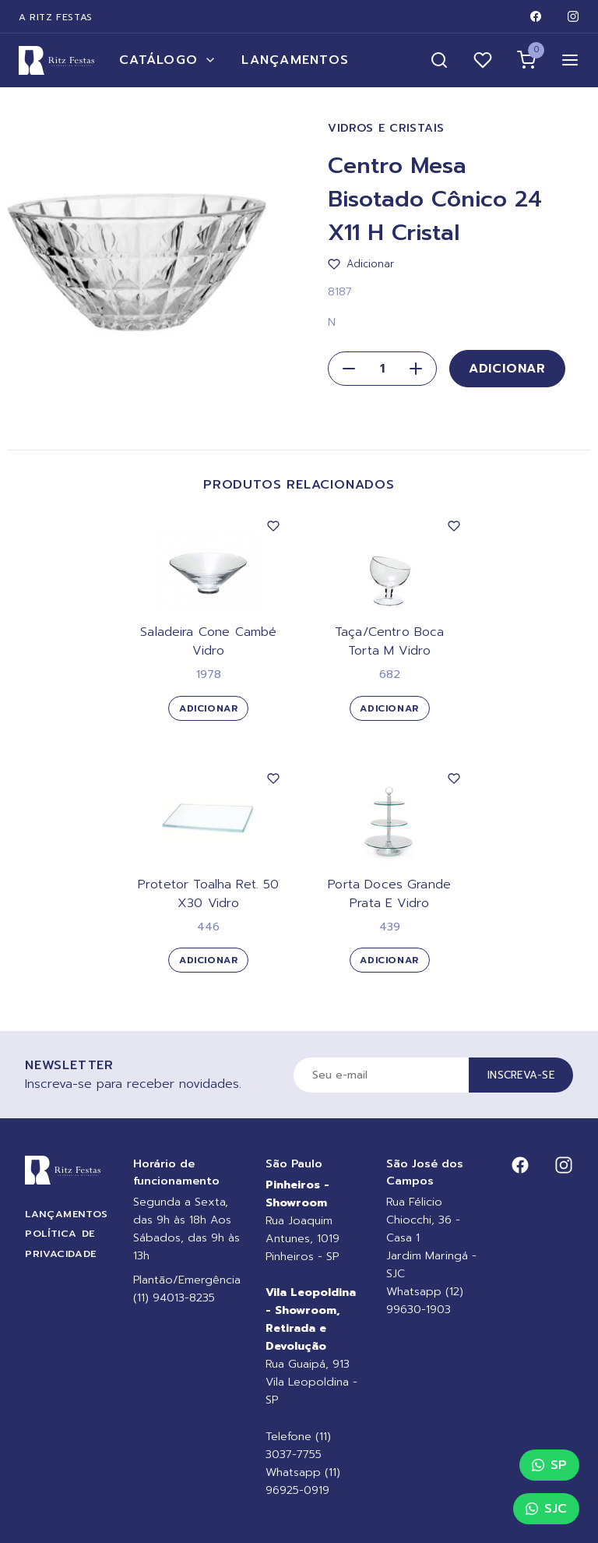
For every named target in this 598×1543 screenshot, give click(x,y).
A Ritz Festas (56, 17)
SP (549, 1465)
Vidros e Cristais (386, 128)
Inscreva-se (520, 1075)
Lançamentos (295, 60)
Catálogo (167, 60)
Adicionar (507, 368)
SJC (546, 1508)
